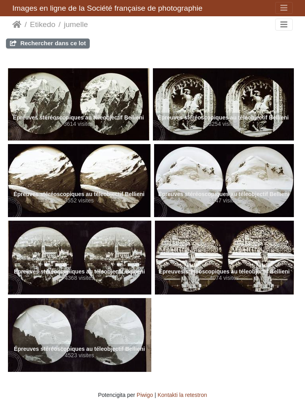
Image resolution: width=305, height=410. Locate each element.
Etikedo (42, 24)
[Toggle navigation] (284, 8)
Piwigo (145, 395)
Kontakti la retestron (182, 395)
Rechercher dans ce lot (48, 43)
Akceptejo (16, 24)
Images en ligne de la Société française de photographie (107, 8)
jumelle (76, 24)
